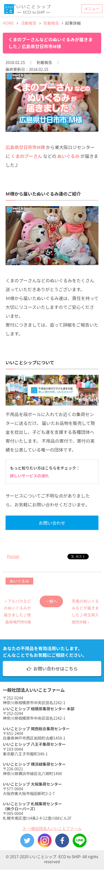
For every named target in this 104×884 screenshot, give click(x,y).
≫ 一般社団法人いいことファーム (52, 828)
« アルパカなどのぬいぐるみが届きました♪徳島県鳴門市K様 (17, 602)
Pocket (13, 556)
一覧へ (51, 601)
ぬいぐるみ (19, 581)
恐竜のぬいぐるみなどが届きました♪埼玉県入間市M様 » (85, 602)
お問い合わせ (52, 522)
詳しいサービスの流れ (29, 475)
